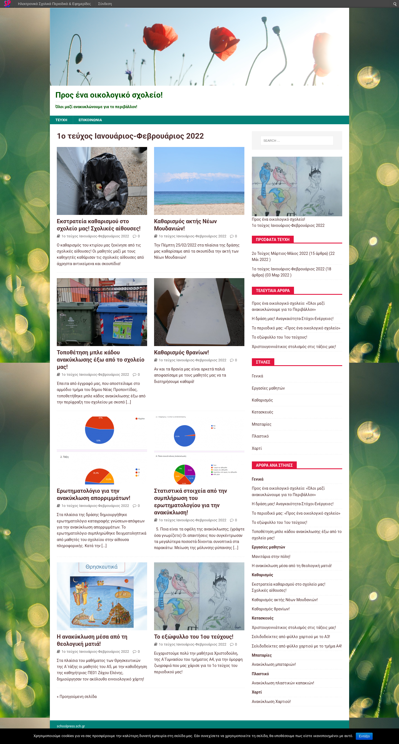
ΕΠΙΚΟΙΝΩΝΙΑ (91, 120)
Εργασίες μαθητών (268, 388)
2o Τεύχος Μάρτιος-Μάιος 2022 (280, 254)
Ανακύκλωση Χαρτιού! (271, 702)
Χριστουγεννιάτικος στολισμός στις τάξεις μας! (294, 346)
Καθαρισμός (262, 400)
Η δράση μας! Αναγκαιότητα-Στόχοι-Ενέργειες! (293, 319)
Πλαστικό (260, 436)
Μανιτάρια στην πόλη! (271, 556)
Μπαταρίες (262, 424)
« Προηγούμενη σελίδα (77, 697)
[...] (128, 402)
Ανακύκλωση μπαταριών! (274, 664)
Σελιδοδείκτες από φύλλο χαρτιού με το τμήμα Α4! (297, 646)
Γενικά (257, 376)
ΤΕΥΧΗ (61, 120)
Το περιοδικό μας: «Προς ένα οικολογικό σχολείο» (296, 328)
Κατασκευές (262, 412)
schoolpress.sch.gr (71, 726)
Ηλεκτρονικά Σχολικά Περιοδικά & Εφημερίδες (54, 4)
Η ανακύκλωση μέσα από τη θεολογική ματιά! (292, 566)
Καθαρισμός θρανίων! (181, 352)
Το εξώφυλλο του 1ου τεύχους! (193, 637)
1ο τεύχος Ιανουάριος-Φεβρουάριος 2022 (95, 236)
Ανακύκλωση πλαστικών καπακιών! (283, 683)
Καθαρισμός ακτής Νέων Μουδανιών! (285, 600)
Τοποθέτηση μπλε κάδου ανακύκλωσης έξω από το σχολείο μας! (100, 359)
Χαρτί (257, 448)
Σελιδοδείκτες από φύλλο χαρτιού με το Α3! (291, 637)
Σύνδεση (105, 4)
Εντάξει (364, 736)
